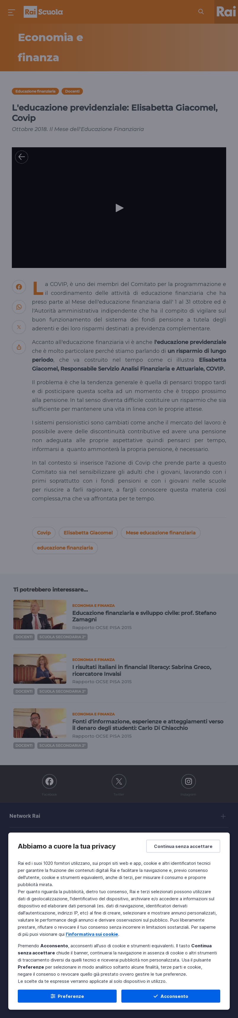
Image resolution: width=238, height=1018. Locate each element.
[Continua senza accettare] (183, 846)
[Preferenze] (67, 996)
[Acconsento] (170, 996)
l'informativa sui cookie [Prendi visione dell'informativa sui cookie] (92, 934)
